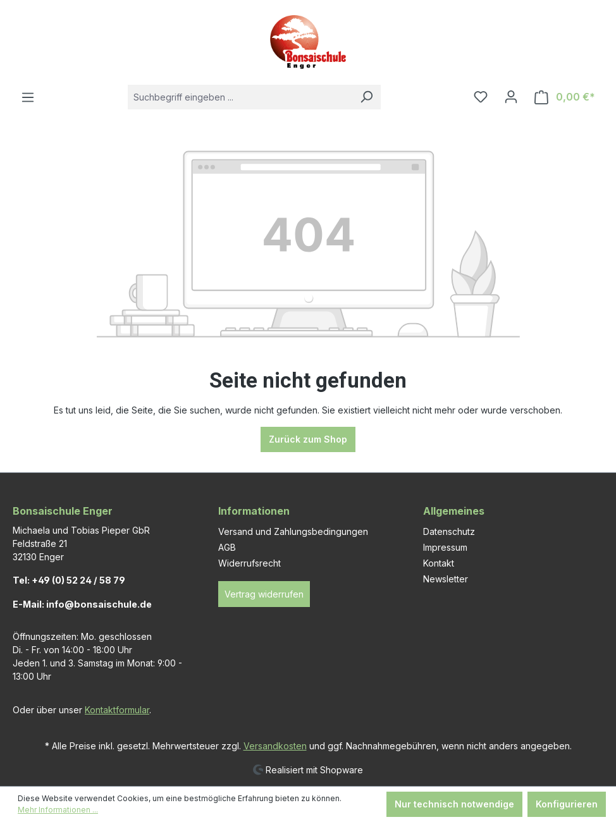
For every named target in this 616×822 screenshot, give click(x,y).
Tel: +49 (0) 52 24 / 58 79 (69, 580)
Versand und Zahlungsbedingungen (293, 531)
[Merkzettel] (480, 96)
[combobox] (240, 97)
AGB (227, 547)
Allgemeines (453, 511)
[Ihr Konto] (511, 96)
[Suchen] (366, 97)
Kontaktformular (117, 709)
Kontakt (438, 563)
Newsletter (445, 579)
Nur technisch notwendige (454, 804)
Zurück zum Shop (308, 439)
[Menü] (28, 97)
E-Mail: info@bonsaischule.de (82, 604)
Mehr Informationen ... (58, 809)
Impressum (445, 547)
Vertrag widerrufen (264, 594)
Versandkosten (275, 745)
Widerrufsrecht (249, 563)
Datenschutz (449, 531)
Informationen (254, 511)
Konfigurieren (567, 804)
